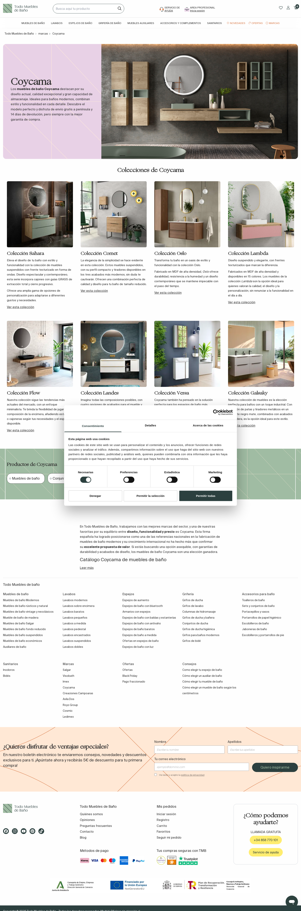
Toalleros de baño (253, 600)
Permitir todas (205, 495)
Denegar (95, 495)
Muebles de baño (33, 23)
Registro (163, 820)
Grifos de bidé (191, 640)
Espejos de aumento (135, 600)
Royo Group (70, 705)
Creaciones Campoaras (78, 693)
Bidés (6, 675)
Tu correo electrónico (170, 759)
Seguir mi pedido (169, 837)
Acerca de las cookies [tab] (208, 425)
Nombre (160, 741)
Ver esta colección (20, 307)
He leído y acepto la (181, 775)
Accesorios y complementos (180, 23)
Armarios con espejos (136, 611)
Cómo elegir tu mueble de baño (202, 681)
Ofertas (257, 23)
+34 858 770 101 (266, 840)
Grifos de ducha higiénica (198, 629)
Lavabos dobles (73, 646)
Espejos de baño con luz (138, 646)
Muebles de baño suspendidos (23, 635)
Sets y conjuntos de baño (258, 605)
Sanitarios (214, 23)
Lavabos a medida (74, 623)
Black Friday (129, 675)
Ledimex (68, 716)
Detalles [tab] (150, 425)
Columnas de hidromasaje (199, 611)
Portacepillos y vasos (255, 611)
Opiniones (87, 820)
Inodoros (9, 669)
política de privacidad (192, 775)
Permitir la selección (150, 495)
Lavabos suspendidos (77, 640)
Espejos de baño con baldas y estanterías (149, 617)
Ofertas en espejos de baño (140, 640)
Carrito (162, 825)
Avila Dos (68, 699)
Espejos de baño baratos (138, 629)
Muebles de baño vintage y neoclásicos (28, 611)
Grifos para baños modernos (200, 635)
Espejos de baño (80, 23)
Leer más (87, 567)
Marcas (274, 23)
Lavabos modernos (75, 600)
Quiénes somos (91, 814)
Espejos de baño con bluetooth (142, 605)
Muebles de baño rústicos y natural (25, 605)
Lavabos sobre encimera (78, 605)
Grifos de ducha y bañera (198, 617)
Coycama (69, 687)
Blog (83, 837)
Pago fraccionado (133, 681)
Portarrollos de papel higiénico (261, 617)
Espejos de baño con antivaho (141, 623)
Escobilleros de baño (255, 623)
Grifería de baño (109, 23)
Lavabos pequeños (75, 617)
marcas (43, 33)
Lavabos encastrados (77, 635)
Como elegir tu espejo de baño (202, 669)
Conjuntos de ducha (195, 623)
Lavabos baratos (73, 611)
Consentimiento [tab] (93, 425)
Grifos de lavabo (192, 605)
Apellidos (234, 741)
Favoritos (163, 831)
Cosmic (68, 710)
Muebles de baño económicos (22, 640)
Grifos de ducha (192, 600)
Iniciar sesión (166, 814)
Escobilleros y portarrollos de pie (263, 635)
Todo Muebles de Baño (19, 33)
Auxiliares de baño (14, 646)
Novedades (237, 23)
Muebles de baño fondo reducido (24, 629)
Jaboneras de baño (254, 629)
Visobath (68, 675)
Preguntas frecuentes (96, 825)
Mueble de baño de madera (20, 617)
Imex (66, 681)
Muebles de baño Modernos (21, 600)
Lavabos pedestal (74, 629)
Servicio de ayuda (266, 852)
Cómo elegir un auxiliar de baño (202, 675)
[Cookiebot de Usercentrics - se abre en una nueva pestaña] (216, 412)
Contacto (87, 831)
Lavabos (57, 23)
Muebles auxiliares (140, 23)
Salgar (67, 669)
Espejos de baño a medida (139, 635)
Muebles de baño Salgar (18, 623)
